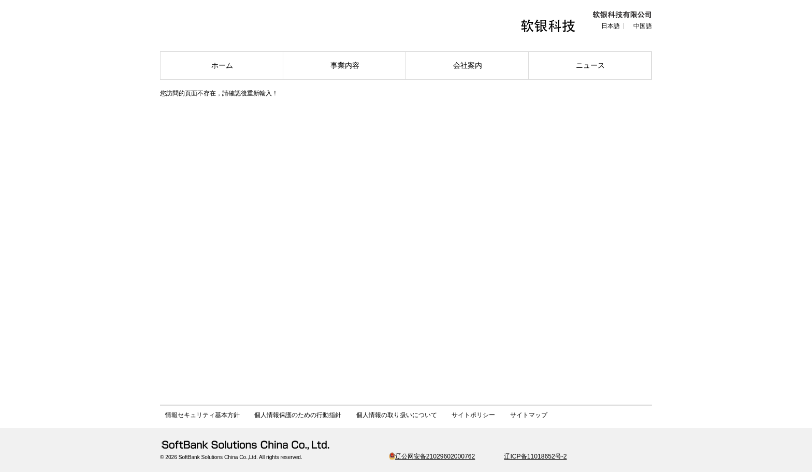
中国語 (642, 26)
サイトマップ (528, 415)
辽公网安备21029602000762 (432, 456)
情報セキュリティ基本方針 (202, 415)
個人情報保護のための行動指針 (297, 415)
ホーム (222, 65)
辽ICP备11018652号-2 (535, 456)
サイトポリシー (473, 415)
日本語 (610, 26)
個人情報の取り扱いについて (396, 415)
